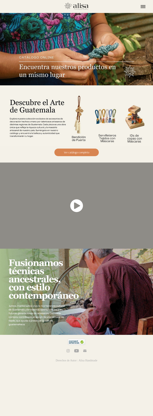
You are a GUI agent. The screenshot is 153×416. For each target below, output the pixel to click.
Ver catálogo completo (76, 152)
